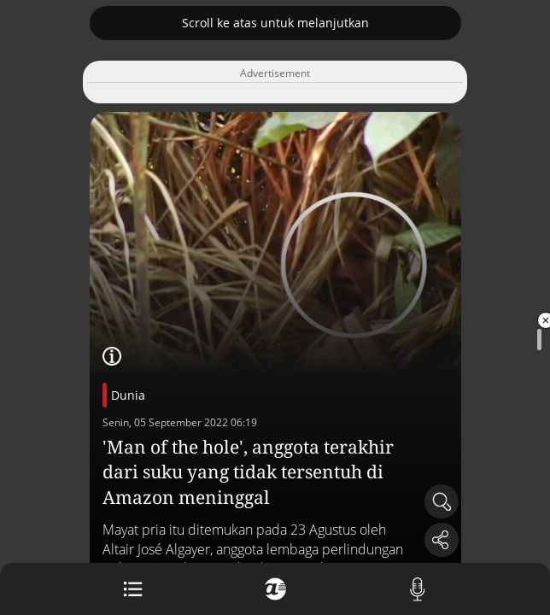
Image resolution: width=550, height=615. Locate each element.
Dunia (128, 395)
